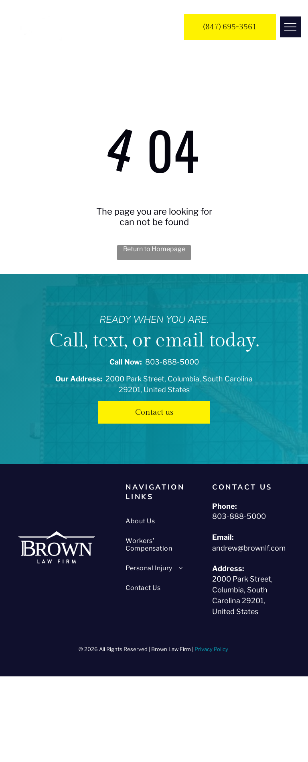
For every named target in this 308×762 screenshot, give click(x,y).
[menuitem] (158, 521)
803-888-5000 (172, 362)
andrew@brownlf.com (249, 548)
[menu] (290, 26)
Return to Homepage (154, 249)
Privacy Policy (212, 649)
